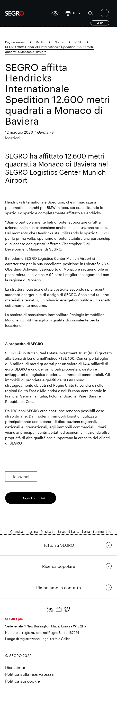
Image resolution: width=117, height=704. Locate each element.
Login (100, 22)
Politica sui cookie (22, 681)
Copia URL (29, 498)
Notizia (59, 42)
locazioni (21, 476)
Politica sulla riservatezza (29, 674)
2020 (78, 42)
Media (39, 42)
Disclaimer (15, 667)
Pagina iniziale (15, 42)
